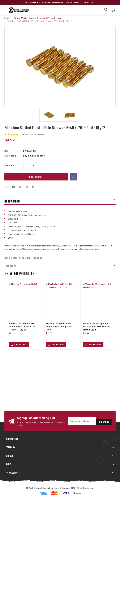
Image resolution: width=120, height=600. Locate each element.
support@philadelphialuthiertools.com (32, 373)
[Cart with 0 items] (114, 10)
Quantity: (9, 165)
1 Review (25, 134)
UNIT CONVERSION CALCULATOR (60, 258)
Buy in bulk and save (34, 155)
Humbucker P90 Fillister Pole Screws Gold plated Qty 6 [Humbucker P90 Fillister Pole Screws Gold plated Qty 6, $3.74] (59, 326)
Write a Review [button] (37, 134)
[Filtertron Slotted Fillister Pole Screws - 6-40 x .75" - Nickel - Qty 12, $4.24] (23, 301)
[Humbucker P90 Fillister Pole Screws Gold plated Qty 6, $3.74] (60, 301)
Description (60, 201)
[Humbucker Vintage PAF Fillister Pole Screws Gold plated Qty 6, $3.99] (97, 301)
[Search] (106, 10)
